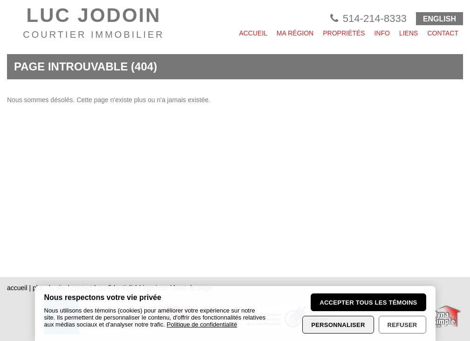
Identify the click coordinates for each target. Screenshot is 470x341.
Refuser (402, 324)
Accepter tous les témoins (368, 302)
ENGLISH (439, 19)
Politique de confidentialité (202, 324)
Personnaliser (338, 324)
